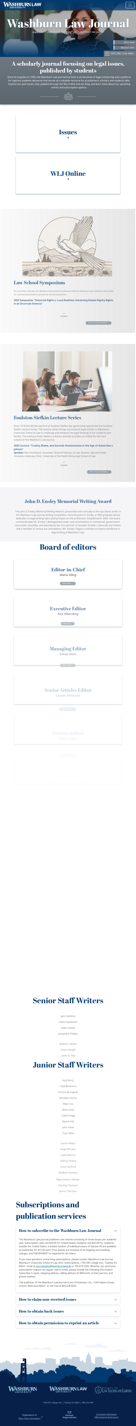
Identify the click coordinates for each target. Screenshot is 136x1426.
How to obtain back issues (41, 1311)
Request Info (128, 47)
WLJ (74, 32)
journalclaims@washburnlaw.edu (53, 1266)
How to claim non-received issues (47, 1300)
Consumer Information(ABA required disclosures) (106, 1416)
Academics (38, 32)
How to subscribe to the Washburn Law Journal (60, 1231)
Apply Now (129, 42)
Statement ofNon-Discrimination (29, 1416)
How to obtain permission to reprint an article (59, 1323)
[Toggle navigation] (130, 5)
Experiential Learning (58, 32)
